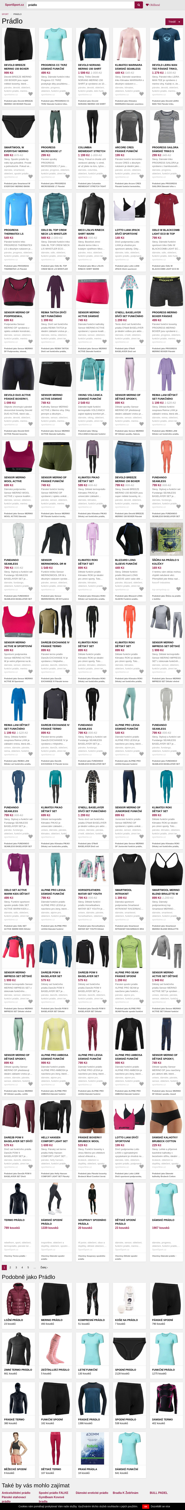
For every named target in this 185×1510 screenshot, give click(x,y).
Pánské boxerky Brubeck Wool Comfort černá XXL (92, 1141)
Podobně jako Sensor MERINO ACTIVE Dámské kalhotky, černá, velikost (55, 434)
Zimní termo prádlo (18, 1369)
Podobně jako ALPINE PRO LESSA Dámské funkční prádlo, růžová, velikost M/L (91, 1094)
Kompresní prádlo (91, 1320)
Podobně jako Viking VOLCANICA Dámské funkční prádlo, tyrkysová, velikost (91, 434)
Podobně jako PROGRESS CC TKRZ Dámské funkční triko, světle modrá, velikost (55, 104)
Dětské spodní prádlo (125, 1222)
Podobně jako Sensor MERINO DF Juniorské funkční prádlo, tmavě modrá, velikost (129, 846)
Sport (5, 14)
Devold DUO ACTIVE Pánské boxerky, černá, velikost (17, 399)
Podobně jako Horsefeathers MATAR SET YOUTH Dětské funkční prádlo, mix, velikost (91, 929)
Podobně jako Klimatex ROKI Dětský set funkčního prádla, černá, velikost (91, 681)
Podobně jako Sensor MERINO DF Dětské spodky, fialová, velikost (129, 434)
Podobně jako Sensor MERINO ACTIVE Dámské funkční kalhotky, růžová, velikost (92, 351)
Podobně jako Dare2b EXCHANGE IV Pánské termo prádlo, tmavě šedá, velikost (54, 764)
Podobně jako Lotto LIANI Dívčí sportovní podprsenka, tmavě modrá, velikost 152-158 (129, 1176)
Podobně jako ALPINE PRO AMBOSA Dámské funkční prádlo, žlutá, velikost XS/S (54, 1094)
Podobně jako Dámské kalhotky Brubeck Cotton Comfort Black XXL (163, 1176)
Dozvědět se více (160, 1506)
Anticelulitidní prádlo (16, 1492)
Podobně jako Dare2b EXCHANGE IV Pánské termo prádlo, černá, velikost (54, 681)
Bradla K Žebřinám (125, 1492)
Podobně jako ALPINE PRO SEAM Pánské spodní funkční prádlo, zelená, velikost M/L (129, 1011)
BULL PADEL (159, 1492)
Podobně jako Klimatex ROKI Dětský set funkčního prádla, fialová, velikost (91, 599)
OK (145, 1507)
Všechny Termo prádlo (14, 1256)
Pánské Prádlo (89, 1419)
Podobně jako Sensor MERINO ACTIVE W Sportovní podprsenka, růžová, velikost (18, 681)
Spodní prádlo (125, 1369)
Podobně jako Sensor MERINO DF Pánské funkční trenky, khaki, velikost (55, 516)
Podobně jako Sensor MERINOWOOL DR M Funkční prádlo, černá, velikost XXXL (55, 599)
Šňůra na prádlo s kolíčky (165, 562)
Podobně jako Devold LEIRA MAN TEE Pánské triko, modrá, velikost (165, 104)
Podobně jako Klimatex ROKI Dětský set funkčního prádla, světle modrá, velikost (165, 846)
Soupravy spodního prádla (92, 1222)
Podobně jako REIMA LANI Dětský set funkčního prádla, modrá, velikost (17, 764)
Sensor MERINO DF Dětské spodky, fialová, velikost (128, 399)
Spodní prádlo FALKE (53, 1492)
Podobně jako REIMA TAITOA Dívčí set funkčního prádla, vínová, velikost (55, 351)
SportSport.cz (14, 4)
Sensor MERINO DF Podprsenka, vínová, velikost (17, 316)
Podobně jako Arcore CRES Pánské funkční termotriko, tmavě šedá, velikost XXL (128, 186)
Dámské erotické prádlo (92, 1492)
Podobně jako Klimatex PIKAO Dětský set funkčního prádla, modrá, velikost (55, 846)
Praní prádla (87, 1469)
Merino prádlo (52, 1320)
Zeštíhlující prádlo (55, 1369)
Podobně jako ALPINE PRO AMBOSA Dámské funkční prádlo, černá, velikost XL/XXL (129, 1094)
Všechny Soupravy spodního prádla (91, 1257)
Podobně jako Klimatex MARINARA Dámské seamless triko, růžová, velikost (129, 104)
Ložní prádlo (13, 1320)
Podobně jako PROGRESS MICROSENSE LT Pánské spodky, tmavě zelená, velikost (55, 186)
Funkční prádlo (163, 1369)
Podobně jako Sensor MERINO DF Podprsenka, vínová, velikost (18, 351)
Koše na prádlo (126, 1320)
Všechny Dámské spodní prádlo (52, 1257)
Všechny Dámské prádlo (163, 1256)
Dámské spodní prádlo (51, 1222)
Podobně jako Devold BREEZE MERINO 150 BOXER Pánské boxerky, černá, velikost (18, 104)
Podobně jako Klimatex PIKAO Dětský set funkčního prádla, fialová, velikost (92, 516)
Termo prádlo (14, 1220)
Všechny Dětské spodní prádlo (126, 1257)
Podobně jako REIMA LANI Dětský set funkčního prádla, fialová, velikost (165, 434)
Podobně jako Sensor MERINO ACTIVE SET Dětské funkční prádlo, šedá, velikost (166, 1011)
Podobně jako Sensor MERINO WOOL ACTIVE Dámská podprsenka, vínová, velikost (18, 516)
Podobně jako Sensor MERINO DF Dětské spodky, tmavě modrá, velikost (166, 1094)
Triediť (172, 21)
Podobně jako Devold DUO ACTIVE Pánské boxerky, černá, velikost (16, 434)
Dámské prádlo (163, 1220)
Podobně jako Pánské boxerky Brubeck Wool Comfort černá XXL (92, 1176)
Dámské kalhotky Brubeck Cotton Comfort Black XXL (166, 1141)
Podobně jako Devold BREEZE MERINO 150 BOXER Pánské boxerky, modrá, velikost (129, 516)
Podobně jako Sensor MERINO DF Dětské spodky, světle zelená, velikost (18, 1094)
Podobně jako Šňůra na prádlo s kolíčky (166, 597)
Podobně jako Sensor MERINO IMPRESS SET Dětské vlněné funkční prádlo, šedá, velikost (166, 681)
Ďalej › (44, 1267)
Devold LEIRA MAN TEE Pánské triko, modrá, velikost (164, 69)
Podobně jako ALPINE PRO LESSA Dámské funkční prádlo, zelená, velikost (128, 764)
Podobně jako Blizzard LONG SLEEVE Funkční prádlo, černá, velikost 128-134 (128, 599)
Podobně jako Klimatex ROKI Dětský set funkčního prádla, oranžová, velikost (128, 681)
